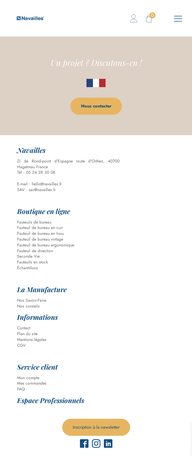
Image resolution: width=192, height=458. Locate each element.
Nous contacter (96, 106)
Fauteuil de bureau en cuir (40, 228)
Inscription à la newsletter (96, 427)
